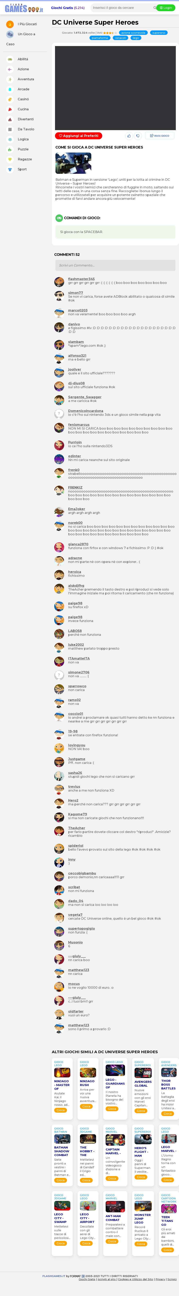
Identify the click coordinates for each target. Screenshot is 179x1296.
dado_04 (75, 901)
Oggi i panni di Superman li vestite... (142, 1165)
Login (166, 8)
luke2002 (76, 645)
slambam (76, 342)
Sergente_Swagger (84, 397)
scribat (74, 887)
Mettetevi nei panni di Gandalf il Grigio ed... (87, 1167)
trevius (74, 787)
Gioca (61, 1110)
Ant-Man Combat (113, 1218)
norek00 (75, 523)
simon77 (75, 293)
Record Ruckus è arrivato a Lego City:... (142, 1232)
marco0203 (78, 310)
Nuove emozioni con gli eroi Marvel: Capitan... (143, 1097)
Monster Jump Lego (143, 1218)
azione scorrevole (133, 32)
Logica (17, 139)
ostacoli (120, 37)
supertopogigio (81, 928)
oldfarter (76, 1011)
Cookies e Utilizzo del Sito (135, 1279)
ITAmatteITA (79, 658)
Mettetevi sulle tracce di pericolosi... (62, 1232)
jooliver (74, 369)
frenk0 (74, 470)
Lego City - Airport (87, 1218)
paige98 (75, 603)
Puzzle (17, 149)
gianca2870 (78, 544)
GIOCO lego (58, 1063)
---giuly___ (77, 956)
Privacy (160, 1279)
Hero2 (73, 800)
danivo (74, 324)
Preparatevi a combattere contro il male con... (115, 1230)
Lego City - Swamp (60, 1218)
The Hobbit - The (87, 1151)
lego (136, 37)
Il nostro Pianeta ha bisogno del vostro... (114, 1097)
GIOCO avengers (169, 1063)
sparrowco (77, 686)
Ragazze (19, 159)
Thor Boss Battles (168, 1084)
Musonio (75, 942)
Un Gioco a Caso (20, 38)
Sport (16, 169)
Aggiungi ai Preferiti (78, 136)
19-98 (73, 731)
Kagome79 (77, 814)
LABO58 (75, 631)
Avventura (20, 79)
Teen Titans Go (167, 1221)
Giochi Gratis (62, 8)
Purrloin (75, 442)
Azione (17, 69)
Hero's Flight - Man (141, 1151)
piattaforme (100, 37)
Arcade (17, 89)
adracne (75, 558)
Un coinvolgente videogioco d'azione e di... (115, 1165)
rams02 (74, 700)
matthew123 (78, 970)
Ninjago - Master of (62, 1085)
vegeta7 (75, 915)
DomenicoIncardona (85, 411)
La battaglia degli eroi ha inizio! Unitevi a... (168, 1100)
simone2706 (79, 672)
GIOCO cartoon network (168, 1198)
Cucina (17, 109)
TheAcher (76, 828)
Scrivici (172, 1279)
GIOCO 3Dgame (86, 1130)
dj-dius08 (76, 383)
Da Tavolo (20, 129)
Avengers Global (143, 1083)
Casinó (17, 99)
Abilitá (17, 59)
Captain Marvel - (113, 1151)
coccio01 (75, 714)
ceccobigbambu (82, 873)
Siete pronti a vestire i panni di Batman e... (62, 1167)
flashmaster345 (81, 279)
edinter (74, 456)
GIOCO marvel (111, 1130)
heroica (74, 572)
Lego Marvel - (168, 1149)
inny (72, 859)
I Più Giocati (21, 24)
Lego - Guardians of (115, 1083)
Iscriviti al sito (107, 1279)
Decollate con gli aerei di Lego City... (87, 1232)
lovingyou (76, 745)
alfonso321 (77, 356)
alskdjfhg (76, 586)
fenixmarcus (79, 425)
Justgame (76, 759)
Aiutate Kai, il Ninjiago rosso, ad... (61, 1099)
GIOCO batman (60, 1130)
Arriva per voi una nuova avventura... (88, 1095)
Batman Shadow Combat (61, 1151)
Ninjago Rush (87, 1083)
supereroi (158, 32)
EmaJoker (76, 509)
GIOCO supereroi (143, 1063)
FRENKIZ (75, 487)
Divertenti (20, 119)
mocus (74, 984)
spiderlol (75, 846)
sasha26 (75, 773)
